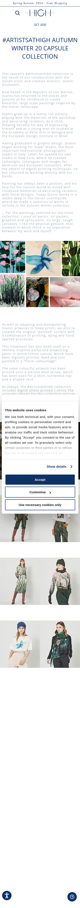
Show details (57, 466)
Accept (40, 479)
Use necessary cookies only (40, 505)
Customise (40, 492)
